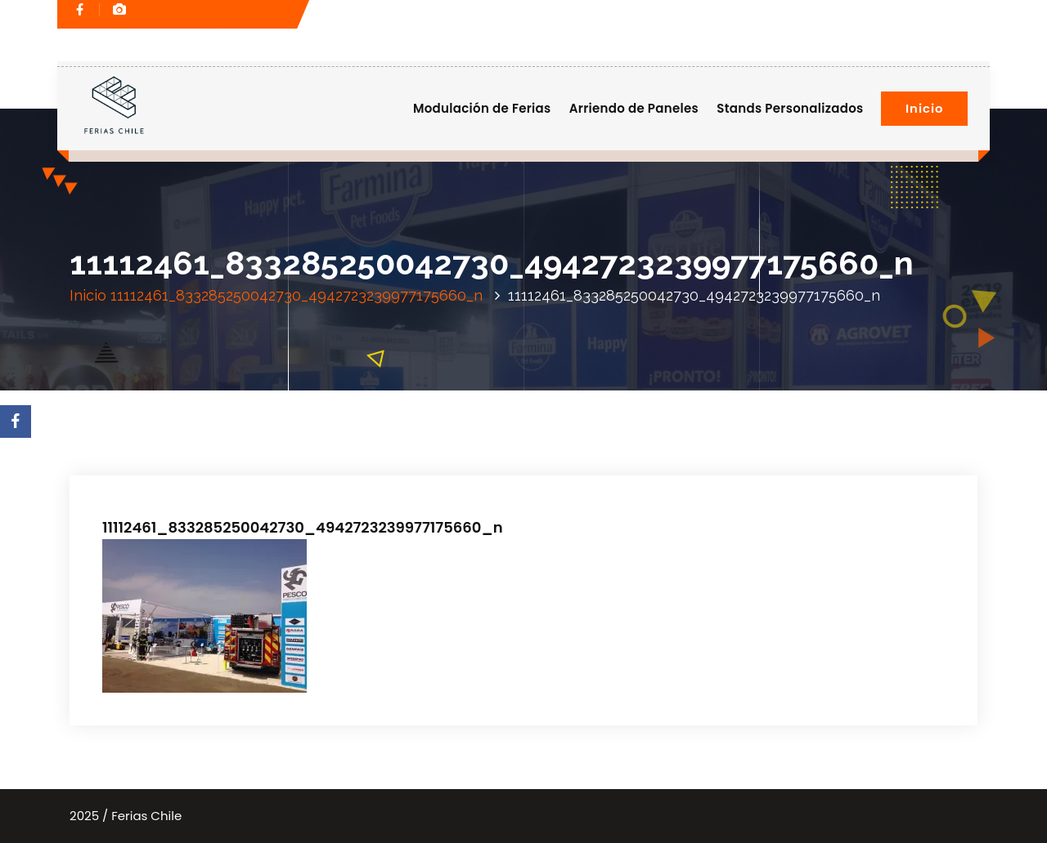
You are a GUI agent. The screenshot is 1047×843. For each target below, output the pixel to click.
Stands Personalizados (790, 108)
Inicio (924, 108)
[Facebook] (15, 421)
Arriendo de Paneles (634, 108)
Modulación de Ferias (482, 108)
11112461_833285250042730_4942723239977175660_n (296, 295)
